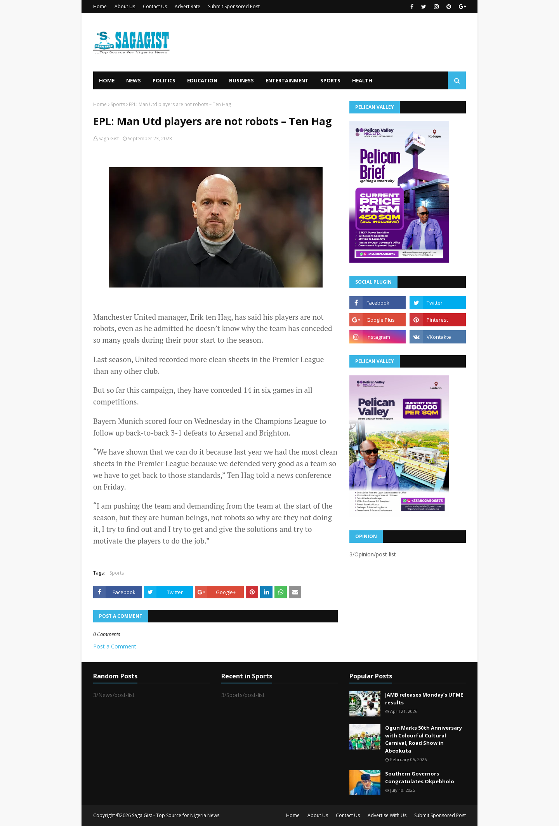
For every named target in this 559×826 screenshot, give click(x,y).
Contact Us (155, 6)
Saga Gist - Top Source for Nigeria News (175, 815)
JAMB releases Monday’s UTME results (424, 698)
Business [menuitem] (241, 80)
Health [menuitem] (362, 80)
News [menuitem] (133, 80)
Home (100, 6)
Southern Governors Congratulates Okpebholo (419, 777)
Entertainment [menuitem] (287, 80)
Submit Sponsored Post (234, 6)
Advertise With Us (387, 815)
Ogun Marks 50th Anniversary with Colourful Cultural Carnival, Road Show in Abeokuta (423, 739)
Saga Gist (109, 138)
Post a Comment (114, 646)
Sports (118, 104)
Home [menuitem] (107, 80)
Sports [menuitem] (330, 80)
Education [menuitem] (202, 80)
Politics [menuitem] (164, 80)
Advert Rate (187, 6)
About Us (125, 6)
